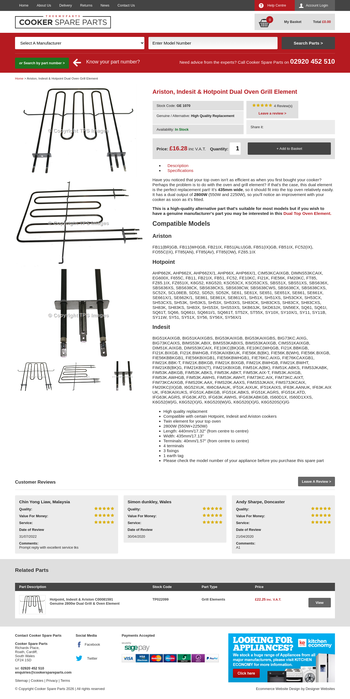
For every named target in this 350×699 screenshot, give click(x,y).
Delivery (65, 5)
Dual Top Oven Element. (308, 213)
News (105, 5)
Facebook (92, 644)
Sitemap (21, 680)
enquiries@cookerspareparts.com (43, 672)
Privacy (52, 680)
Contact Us (126, 5)
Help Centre (276, 5)
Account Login (317, 5)
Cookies (37, 680)
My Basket (292, 22)
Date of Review (31, 530)
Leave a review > (272, 113)
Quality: (25, 509)
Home (23, 5)
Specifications (181, 170)
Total (322, 22)
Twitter (92, 658)
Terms (65, 680)
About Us (44, 5)
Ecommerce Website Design (278, 689)
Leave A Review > (316, 481)
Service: (26, 523)
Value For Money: (33, 516)
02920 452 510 (312, 61)
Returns (86, 5)
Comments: (28, 543)
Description (178, 165)
